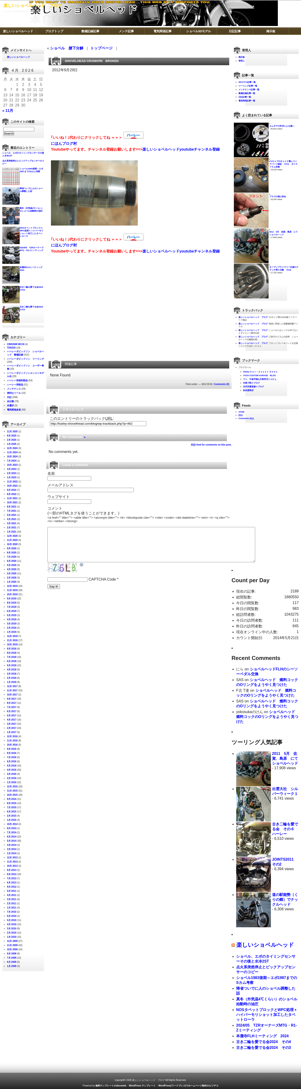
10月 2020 (12, 544)
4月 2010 (11, 924)
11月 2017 (12, 690)
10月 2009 (12, 949)
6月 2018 (11, 661)
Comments (246, 418)
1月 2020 (11, 582)
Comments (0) (221, 384)
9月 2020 (11, 548)
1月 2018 (11, 682)
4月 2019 (11, 619)
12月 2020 (12, 536)
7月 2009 (11, 958)
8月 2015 (11, 803)
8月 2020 (11, 552)
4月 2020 (11, 569)
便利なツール (14, 393)
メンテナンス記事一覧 (248, 89)
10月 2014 (12, 824)
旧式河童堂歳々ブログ (253, 386)
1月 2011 (11, 907)
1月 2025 (11, 444)
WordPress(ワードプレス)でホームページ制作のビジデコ (188, 1085)
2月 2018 (11, 678)
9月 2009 (11, 953)
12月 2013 (12, 857)
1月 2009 (11, 966)
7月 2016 (11, 757)
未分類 (10, 401)
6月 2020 (11, 561)
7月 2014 (11, 832)
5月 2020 (11, 565)
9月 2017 (11, 699)
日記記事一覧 (244, 97)
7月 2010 (11, 912)
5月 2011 (11, 891)
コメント (54, 508)
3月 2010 (11, 928)
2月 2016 (11, 778)
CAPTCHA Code (102, 586)
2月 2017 (11, 728)
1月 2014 (11, 853)
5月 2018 (11, 665)
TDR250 (11, 347)
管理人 (241, 61)
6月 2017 (11, 711)
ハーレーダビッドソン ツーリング (25, 359)
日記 (9, 397)
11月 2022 (12, 481)
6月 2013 (11, 882)
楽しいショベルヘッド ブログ (32, 5)
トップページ (101, 48)
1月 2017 (11, 732)
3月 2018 (11, 673)
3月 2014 (11, 849)
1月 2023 (11, 477)
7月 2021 (11, 511)
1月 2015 (11, 820)
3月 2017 (11, 724)
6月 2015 (11, 811)
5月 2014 (11, 841)
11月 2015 (12, 790)
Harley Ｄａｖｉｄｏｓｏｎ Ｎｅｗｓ (260, 372)
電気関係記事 (163, 31)
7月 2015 (11, 807)
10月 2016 (12, 744)
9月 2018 (11, 648)
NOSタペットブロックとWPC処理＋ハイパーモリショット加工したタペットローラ (266, 1014)
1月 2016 (11, 782)
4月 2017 (11, 719)
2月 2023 (11, 473)
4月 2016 (11, 770)
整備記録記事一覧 (246, 93)
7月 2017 (11, 707)
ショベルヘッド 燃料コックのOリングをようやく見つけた (267, 717)
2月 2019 (11, 628)
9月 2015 (11, 799)
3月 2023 (11, 469)
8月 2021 (11, 506)
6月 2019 (11, 611)
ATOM (241, 412)
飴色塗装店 (248, 390)
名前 (51, 473)
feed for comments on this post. (211, 444)
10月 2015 (12, 795)
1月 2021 (11, 531)
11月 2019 (12, 590)
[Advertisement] (74, 100)
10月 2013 (12, 866)
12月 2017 (12, 686)
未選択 (10, 405)
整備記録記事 (90, 31)
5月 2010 (11, 920)
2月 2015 (11, 815)
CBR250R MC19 (15, 344)
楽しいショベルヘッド (18, 31)
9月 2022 (11, 490)
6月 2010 (11, 916)
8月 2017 (11, 703)
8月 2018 (11, 653)
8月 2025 (11, 435)
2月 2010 (11, 932)
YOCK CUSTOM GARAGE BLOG (259, 375)
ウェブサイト (58, 497)
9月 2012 (11, 886)
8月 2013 (11, 874)
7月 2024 (11, 460)
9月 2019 (11, 598)
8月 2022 (11, 494)
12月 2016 (12, 736)
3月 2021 (11, 523)
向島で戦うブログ (251, 383)
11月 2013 (12, 861)
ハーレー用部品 (15, 384)
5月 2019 (11, 615)
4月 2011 (11, 895)
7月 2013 (11, 878)
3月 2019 (11, 623)
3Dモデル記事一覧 (247, 82)
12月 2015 (12, 786)
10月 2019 (12, 594)
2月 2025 (11, 440)
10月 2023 (12, 465)
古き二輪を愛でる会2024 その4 (263, 1042)
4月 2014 (11, 845)
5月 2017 (11, 715)
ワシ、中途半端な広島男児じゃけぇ (259, 379)
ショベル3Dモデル (198, 31)
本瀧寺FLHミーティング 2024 (262, 1036)
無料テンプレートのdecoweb (110, 1085)
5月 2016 (11, 765)
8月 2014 (11, 828)
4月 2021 (11, 519)
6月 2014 (11, 836)
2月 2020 (11, 577)
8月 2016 (11, 753)
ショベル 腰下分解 (66, 48)
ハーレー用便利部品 (17, 380)
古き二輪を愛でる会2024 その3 (263, 1048)
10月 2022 (12, 486)
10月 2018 (12, 644)
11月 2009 (12, 945)
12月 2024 (12, 448)
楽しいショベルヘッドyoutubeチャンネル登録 (181, 149)
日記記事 (235, 31)
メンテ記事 (126, 31)
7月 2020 (11, 557)
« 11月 (7, 111)
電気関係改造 (14, 409)
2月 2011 (11, 903)
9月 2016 (11, 749)
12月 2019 (12, 586)
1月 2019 (11, 632)
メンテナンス (14, 389)
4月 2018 (11, 669)
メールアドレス (60, 485)
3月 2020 (11, 573)
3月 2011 (11, 899)
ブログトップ (54, 31)
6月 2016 (11, 761)
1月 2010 (11, 937)
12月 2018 (12, 636)
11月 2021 (12, 498)
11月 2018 (12, 640)
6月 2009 (11, 962)
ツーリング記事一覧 (247, 86)
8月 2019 (11, 602)
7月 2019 (11, 607)
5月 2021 (11, 515)
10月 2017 (12, 694)
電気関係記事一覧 (246, 101)
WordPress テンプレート (142, 1085)
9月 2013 (11, 870)
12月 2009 (12, 941)
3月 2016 (11, 774)
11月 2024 (12, 452)
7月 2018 (11, 657)
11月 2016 (12, 740)
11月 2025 (12, 431)
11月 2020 (12, 540)
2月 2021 (11, 527)
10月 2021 (12, 502)
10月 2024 (12, 456)
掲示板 (270, 31)
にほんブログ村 (64, 143)
